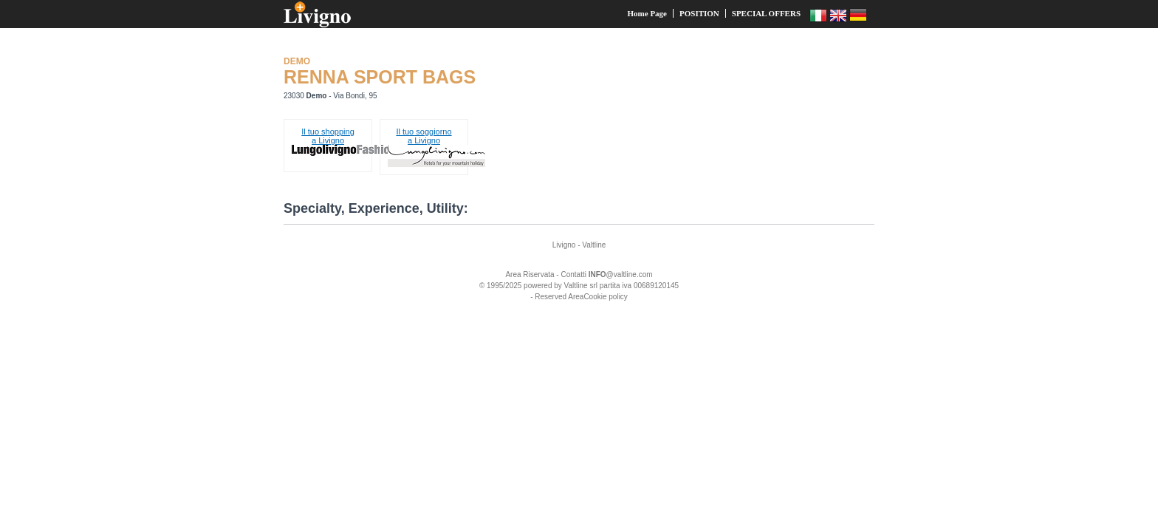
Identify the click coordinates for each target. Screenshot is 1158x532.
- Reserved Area (556, 297)
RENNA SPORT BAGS (380, 76)
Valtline (594, 245)
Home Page (647, 13)
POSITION (699, 13)
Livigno (564, 245)
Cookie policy (605, 297)
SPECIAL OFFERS (766, 13)
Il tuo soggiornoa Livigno (423, 136)
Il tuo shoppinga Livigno (327, 136)
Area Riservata (529, 274)
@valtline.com (621, 274)
